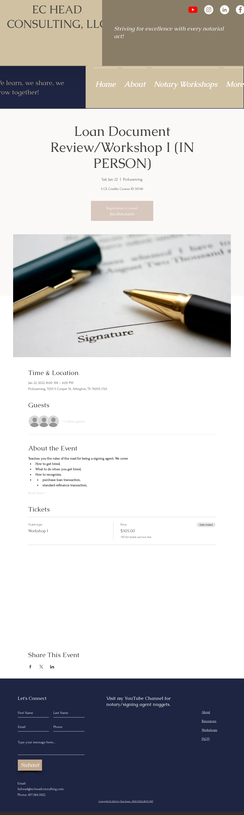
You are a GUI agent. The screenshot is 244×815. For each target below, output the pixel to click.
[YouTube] (193, 9)
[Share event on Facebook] (30, 666)
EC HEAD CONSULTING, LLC (57, 16)
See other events (122, 214)
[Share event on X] (41, 666)
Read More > (37, 493)
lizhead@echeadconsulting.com (41, 789)
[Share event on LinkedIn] (52, 666)
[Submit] (30, 765)
